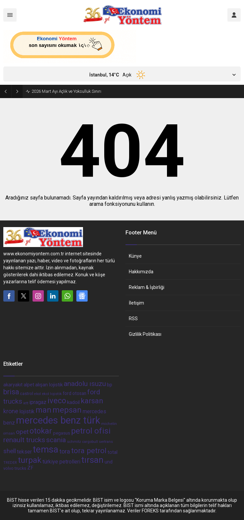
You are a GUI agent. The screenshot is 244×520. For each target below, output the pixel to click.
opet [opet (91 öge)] (22, 432)
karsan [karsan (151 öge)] (92, 400)
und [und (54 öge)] (109, 462)
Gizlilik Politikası (145, 334)
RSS (133, 318)
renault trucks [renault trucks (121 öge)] (24, 440)
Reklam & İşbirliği (146, 287)
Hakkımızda (141, 271)
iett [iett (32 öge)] (25, 403)
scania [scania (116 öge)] (56, 440)
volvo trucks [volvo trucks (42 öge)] (14, 468)
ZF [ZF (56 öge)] (30, 468)
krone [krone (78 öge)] (10, 411)
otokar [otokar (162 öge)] (41, 431)
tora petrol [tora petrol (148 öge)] (89, 450)
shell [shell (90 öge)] (9, 451)
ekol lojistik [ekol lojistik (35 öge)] (52, 393)
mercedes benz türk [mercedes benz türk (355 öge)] (58, 420)
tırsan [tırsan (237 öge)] (92, 460)
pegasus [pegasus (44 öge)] (61, 433)
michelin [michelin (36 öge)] (109, 423)
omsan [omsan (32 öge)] (9, 433)
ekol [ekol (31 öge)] (37, 394)
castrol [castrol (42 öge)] (26, 393)
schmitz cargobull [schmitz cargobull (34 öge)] (82, 442)
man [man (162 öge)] (43, 410)
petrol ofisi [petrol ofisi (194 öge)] (91, 431)
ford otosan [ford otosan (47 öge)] (74, 393)
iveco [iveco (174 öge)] (56, 400)
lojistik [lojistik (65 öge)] (27, 411)
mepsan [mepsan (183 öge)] (67, 410)
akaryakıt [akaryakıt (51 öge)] (13, 385)
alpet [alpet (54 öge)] (29, 385)
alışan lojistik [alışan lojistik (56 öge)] (49, 385)
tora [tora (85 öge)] (64, 451)
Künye (135, 256)
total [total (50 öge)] (113, 452)
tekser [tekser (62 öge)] (24, 452)
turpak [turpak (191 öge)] (29, 460)
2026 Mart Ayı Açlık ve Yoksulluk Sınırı (66, 91)
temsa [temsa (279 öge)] (45, 449)
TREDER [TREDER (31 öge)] (10, 462)
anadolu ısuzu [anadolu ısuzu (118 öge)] (85, 384)
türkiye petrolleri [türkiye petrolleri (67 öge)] (61, 461)
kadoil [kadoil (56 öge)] (73, 402)
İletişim (136, 303)
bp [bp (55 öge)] (109, 385)
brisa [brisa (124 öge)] (11, 392)
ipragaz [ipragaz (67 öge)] (37, 402)
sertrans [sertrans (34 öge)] (106, 442)
